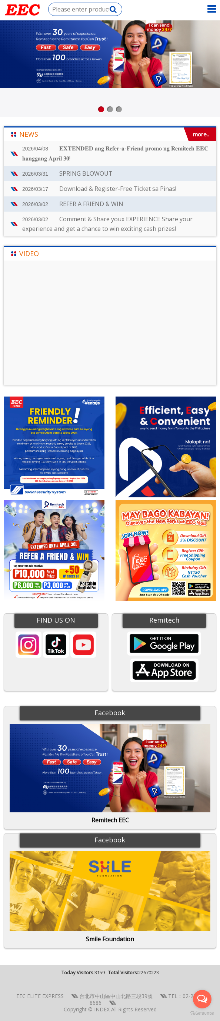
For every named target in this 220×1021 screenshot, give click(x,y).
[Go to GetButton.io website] (202, 1013)
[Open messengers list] (202, 999)
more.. (201, 134)
